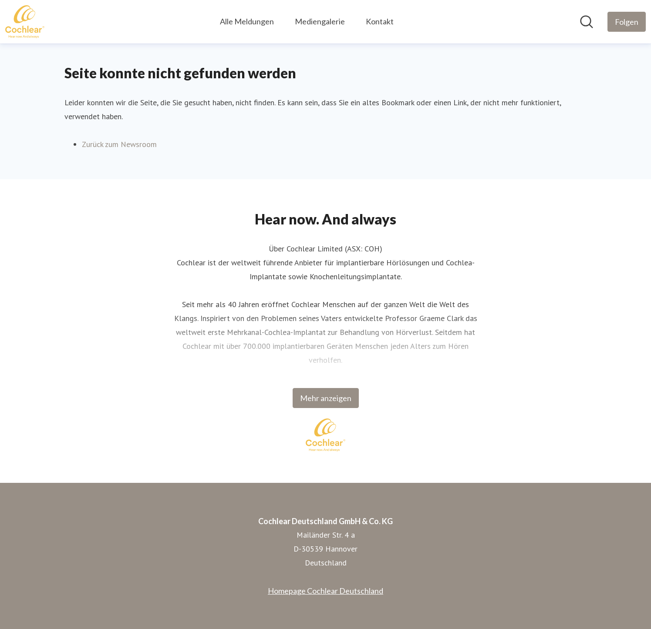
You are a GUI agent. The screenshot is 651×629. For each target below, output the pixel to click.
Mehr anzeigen (325, 398)
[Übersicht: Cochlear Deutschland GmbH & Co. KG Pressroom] (24, 21)
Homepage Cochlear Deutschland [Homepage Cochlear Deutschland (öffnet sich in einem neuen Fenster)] (325, 591)
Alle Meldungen (247, 21)
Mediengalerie (320, 21)
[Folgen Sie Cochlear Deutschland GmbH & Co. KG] (626, 22)
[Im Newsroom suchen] (587, 22)
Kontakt (380, 21)
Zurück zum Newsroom (119, 144)
